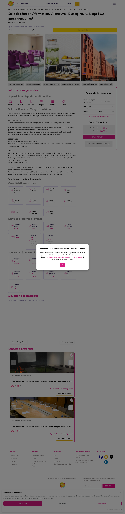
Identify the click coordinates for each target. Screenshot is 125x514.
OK (63, 265)
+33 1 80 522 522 (77, 257)
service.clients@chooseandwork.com (58, 257)
